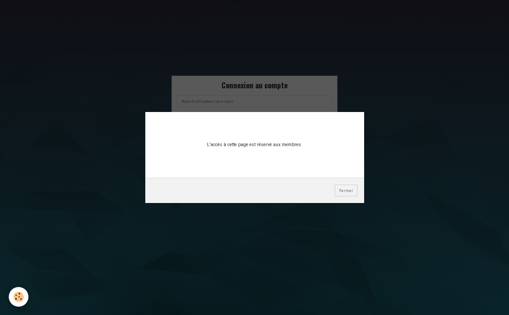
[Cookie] (18, 297)
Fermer (346, 190)
